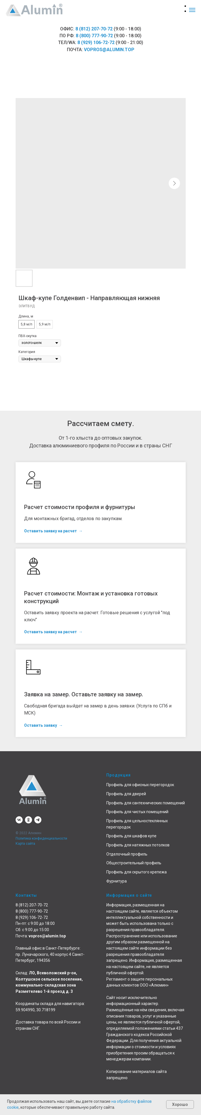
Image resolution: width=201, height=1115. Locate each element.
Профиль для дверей (126, 794)
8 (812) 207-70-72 (94, 29)
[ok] (28, 819)
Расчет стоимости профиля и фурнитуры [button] (79, 507)
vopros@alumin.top (109, 49)
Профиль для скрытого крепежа (136, 872)
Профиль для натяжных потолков (138, 845)
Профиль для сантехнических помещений (145, 803)
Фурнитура (116, 881)
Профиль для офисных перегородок (140, 784)
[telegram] (37, 819)
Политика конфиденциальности (41, 838)
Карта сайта (25, 844)
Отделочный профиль (126, 854)
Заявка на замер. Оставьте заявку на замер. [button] (83, 694)
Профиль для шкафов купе (131, 836)
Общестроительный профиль (133, 863)
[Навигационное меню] (192, 10)
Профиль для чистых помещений (137, 811)
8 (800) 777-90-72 (94, 35)
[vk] (19, 819)
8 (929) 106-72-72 (96, 42)
